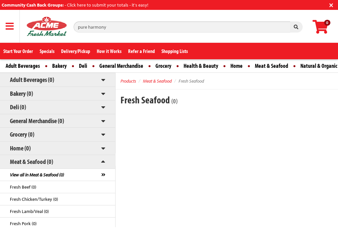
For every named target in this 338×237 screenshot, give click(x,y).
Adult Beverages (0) (32, 79)
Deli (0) (18, 107)
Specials (47, 51)
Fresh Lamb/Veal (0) (29, 211)
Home (236, 65)
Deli (83, 65)
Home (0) (20, 148)
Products (128, 81)
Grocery (163, 65)
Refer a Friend (141, 51)
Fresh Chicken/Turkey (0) (34, 199)
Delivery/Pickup (75, 51)
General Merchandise (121, 65)
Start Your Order (18, 51)
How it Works (109, 51)
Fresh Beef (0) (23, 187)
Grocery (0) (22, 134)
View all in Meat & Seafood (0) (37, 175)
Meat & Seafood (271, 65)
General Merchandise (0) (37, 121)
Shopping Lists (174, 51)
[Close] (331, 4)
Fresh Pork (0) (23, 223)
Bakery (59, 65)
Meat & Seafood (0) (31, 161)
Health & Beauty (201, 65)
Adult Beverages (23, 65)
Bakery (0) (21, 93)
